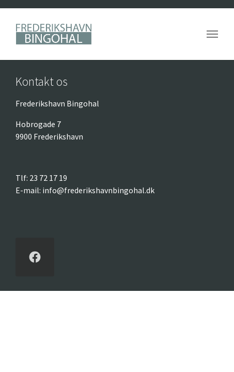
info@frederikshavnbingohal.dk (98, 190)
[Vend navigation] (212, 34)
